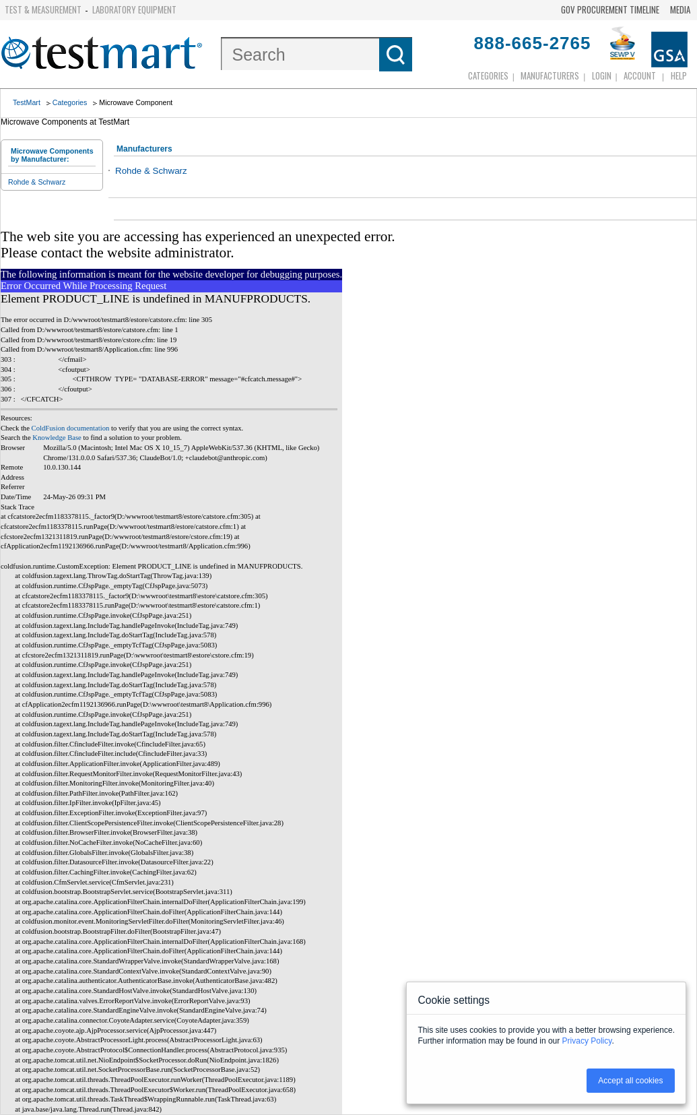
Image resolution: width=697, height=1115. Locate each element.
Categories (488, 75)
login (601, 75)
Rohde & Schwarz (36, 182)
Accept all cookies (630, 1080)
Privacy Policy (587, 1041)
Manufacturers (550, 75)
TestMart (26, 102)
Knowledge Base (56, 437)
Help (679, 75)
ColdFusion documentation (71, 428)
